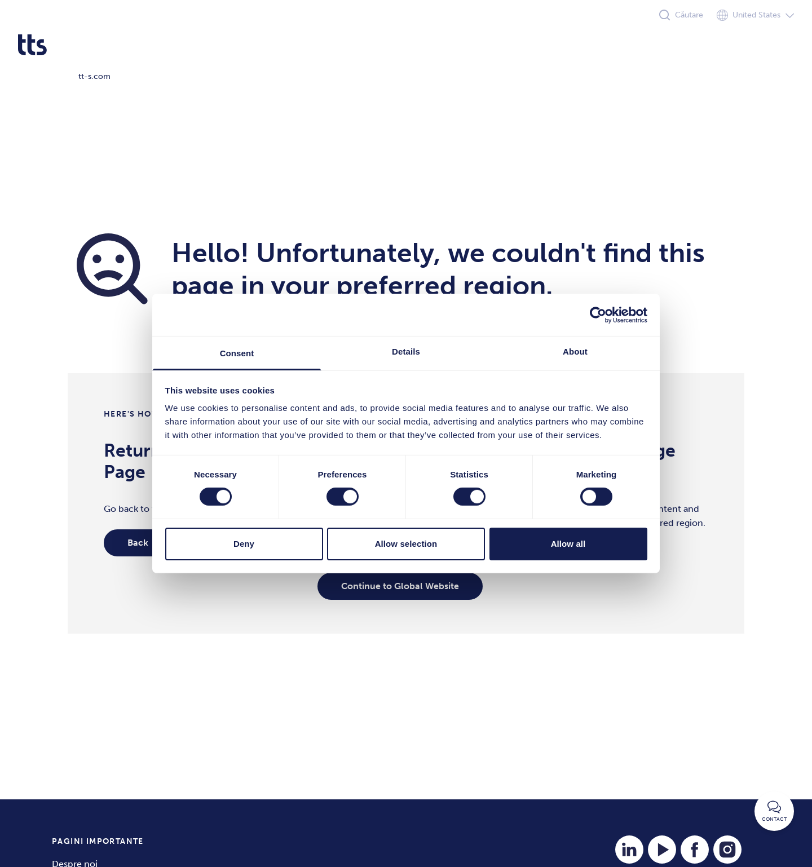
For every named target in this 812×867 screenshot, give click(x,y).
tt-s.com (94, 76)
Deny (243, 543)
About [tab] (575, 351)
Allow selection (406, 543)
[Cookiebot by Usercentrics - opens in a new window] (598, 314)
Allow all (568, 543)
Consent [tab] (237, 353)
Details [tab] (406, 351)
